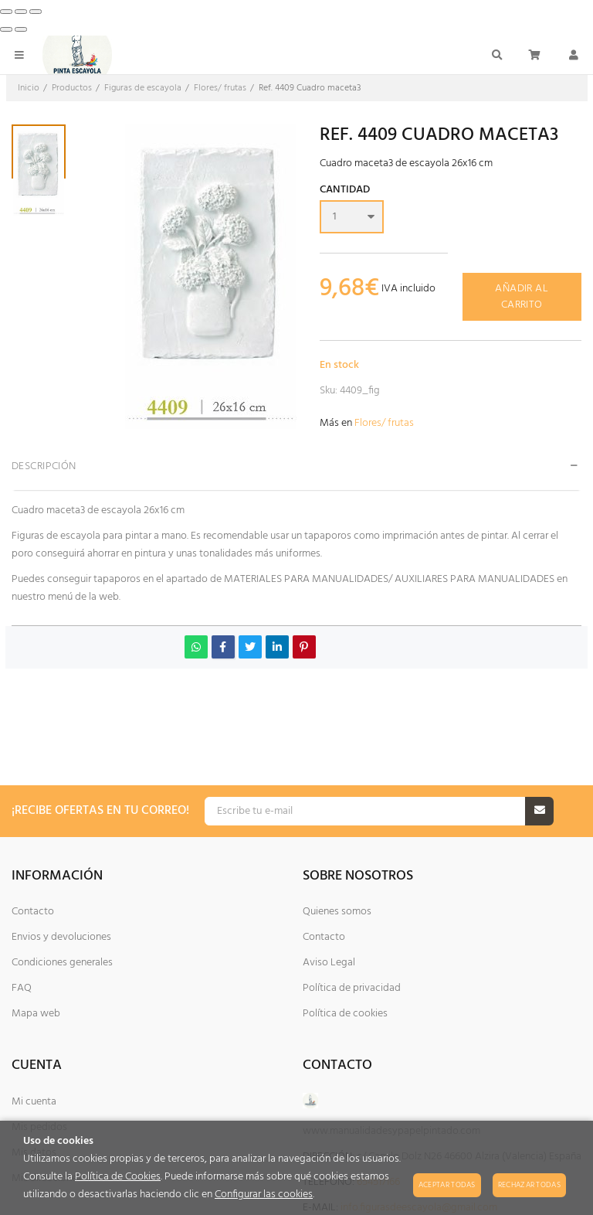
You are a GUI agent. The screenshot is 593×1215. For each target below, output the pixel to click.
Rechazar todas (529, 1185)
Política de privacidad (352, 988)
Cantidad (345, 191)
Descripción (44, 466)
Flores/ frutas (384, 423)
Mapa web (36, 1014)
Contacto (33, 912)
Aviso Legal (329, 963)
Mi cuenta (34, 1102)
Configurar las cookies (264, 1194)
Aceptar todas (447, 1185)
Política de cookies (345, 1014)
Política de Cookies (118, 1177)
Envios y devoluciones (61, 937)
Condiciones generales (62, 963)
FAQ (22, 988)
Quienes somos (337, 912)
